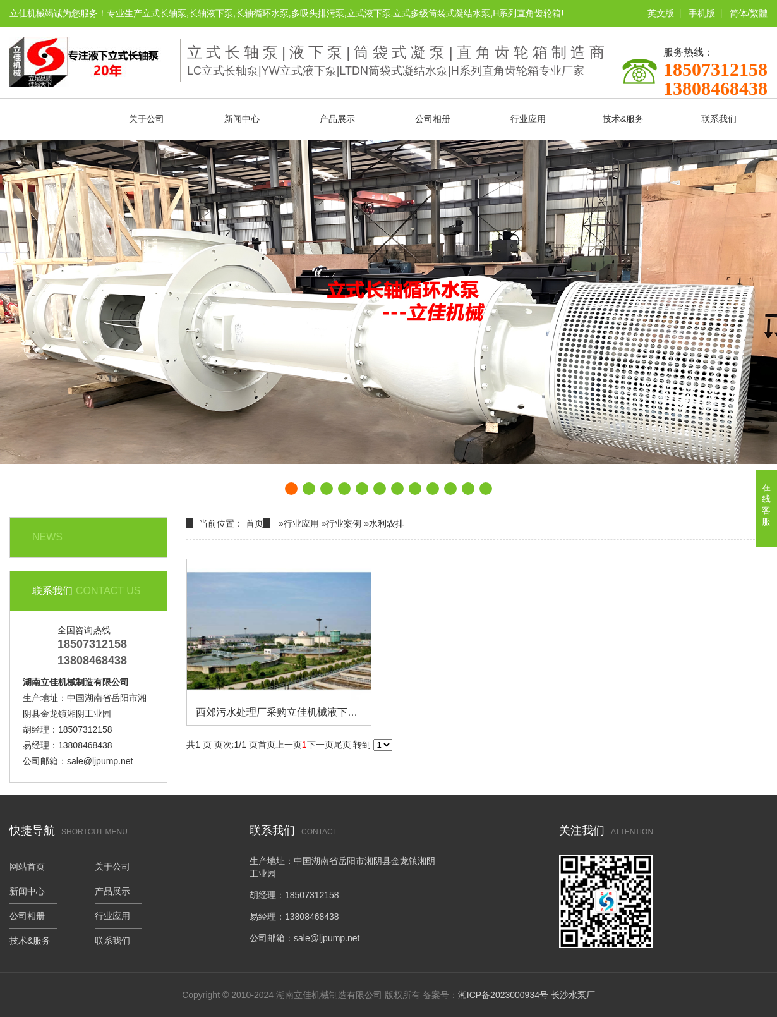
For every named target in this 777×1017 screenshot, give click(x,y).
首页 (254, 523)
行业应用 (528, 119)
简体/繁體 (749, 13)
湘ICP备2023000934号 (503, 995)
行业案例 (343, 523)
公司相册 (432, 119)
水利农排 (386, 523)
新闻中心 (242, 119)
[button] (291, 488)
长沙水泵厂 (573, 995)
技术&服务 (623, 119)
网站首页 (51, 119)
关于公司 (146, 119)
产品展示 (337, 119)
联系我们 (719, 119)
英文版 (661, 13)
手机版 (702, 13)
